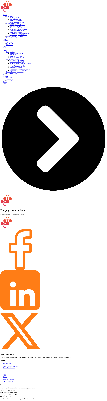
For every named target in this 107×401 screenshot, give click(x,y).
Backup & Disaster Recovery (17, 22)
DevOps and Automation (12, 23)
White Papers (9, 45)
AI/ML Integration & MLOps (17, 30)
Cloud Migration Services (16, 17)
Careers (5, 46)
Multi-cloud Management (16, 19)
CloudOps (5, 15)
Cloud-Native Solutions (12, 37)
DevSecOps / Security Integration (18, 29)
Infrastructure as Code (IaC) (17, 26)
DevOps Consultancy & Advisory (14, 36)
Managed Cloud (10, 16)
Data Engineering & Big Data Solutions (20, 33)
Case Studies (9, 43)
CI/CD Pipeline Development (17, 25)
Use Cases (9, 42)
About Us (5, 39)
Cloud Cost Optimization (16, 20)
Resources (5, 40)
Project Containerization (16, 32)
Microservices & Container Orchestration (20, 27)
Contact (5, 47)
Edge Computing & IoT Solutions (18, 35)
